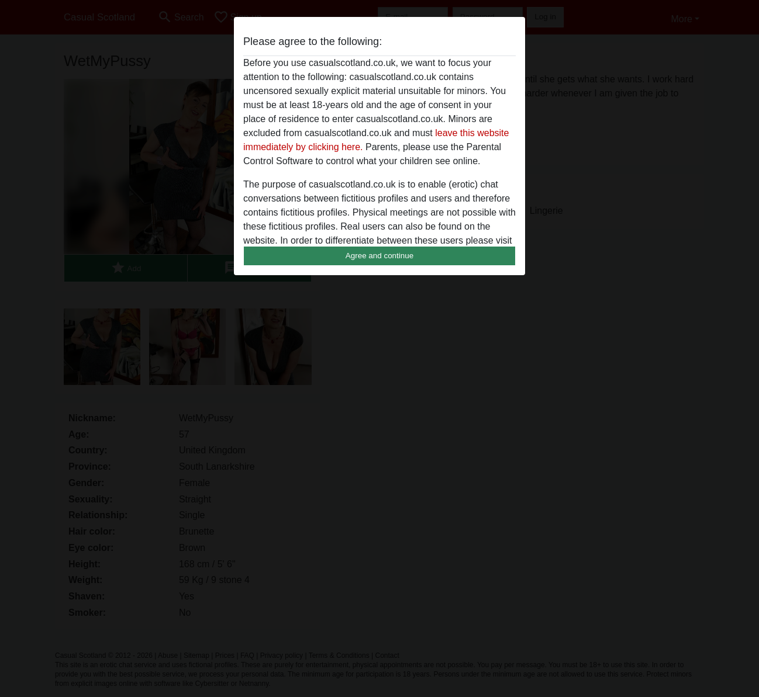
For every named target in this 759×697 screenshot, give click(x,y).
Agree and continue (379, 255)
